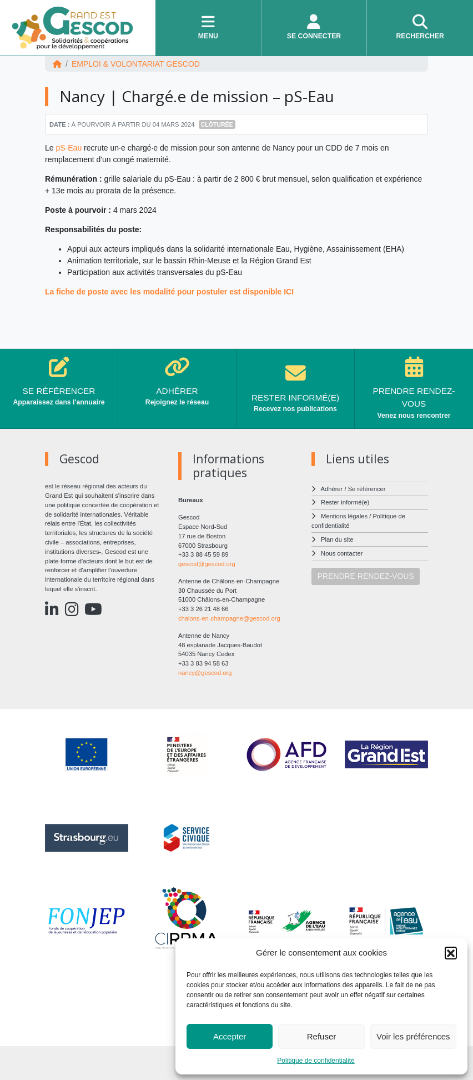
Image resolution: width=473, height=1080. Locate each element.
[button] (450, 952)
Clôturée (217, 124)
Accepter (229, 1036)
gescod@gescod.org (206, 564)
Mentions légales (344, 516)
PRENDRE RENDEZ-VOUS (366, 576)
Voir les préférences (413, 1036)
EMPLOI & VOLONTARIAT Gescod (136, 63)
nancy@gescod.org (205, 672)
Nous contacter (342, 553)
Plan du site (337, 539)
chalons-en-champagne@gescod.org (229, 618)
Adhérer (332, 489)
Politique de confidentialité (315, 1060)
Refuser (321, 1036)
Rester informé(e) (345, 502)
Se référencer (367, 489)
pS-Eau (69, 147)
